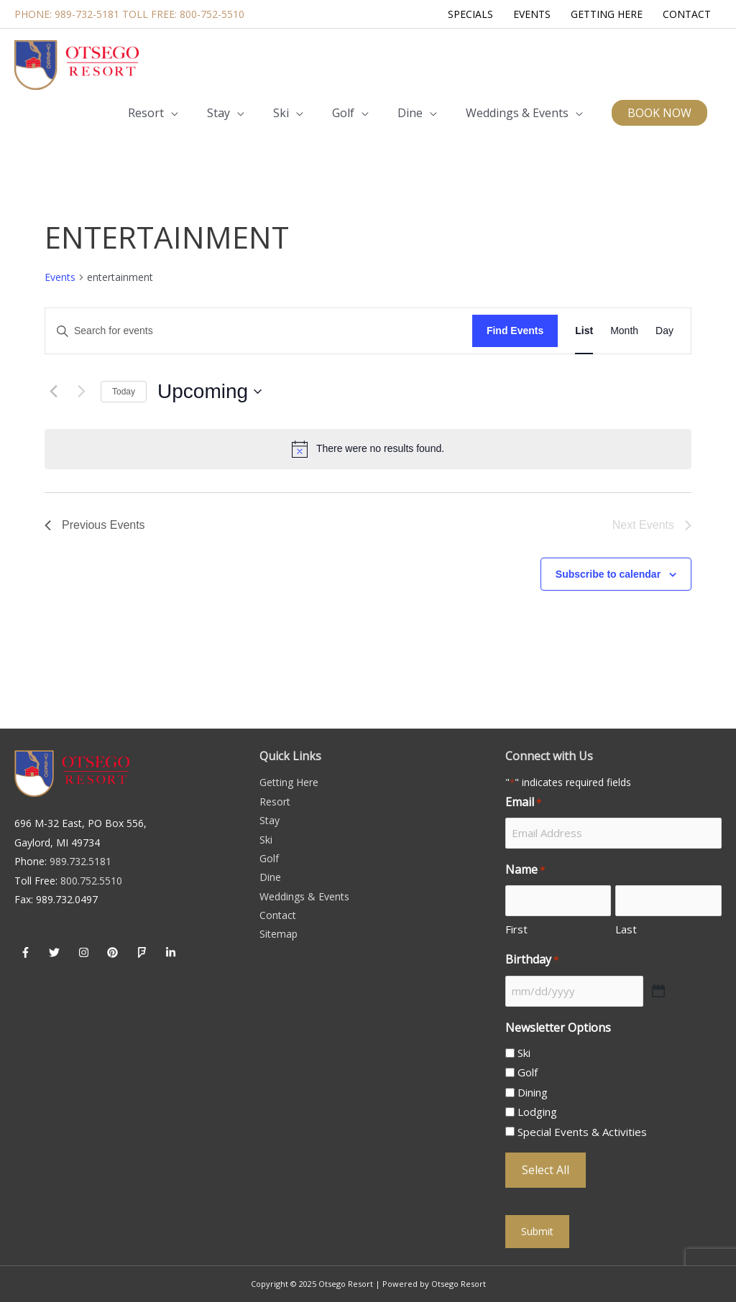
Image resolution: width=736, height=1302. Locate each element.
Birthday (531, 960)
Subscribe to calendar (608, 574)
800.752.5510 (91, 880)
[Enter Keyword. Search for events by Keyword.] (258, 331)
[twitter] (57, 952)
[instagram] (86, 952)
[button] (659, 113)
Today (123, 392)
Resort (274, 801)
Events (60, 277)
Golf (269, 858)
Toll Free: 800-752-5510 (183, 14)
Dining (533, 1092)
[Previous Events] (53, 391)
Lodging (537, 1111)
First (516, 929)
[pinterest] (115, 952)
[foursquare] (144, 952)
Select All (545, 1170)
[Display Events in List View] (584, 331)
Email (523, 802)
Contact (277, 915)
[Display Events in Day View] (664, 331)
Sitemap (278, 934)
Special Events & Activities (582, 1132)
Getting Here (288, 782)
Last (626, 929)
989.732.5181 (80, 861)
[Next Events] (81, 391)
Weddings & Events (304, 896)
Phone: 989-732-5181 (66, 14)
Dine (270, 877)
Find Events (515, 330)
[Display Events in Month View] (624, 331)
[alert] (368, 449)
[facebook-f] (27, 952)
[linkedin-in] (172, 952)
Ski (265, 839)
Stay (269, 820)
